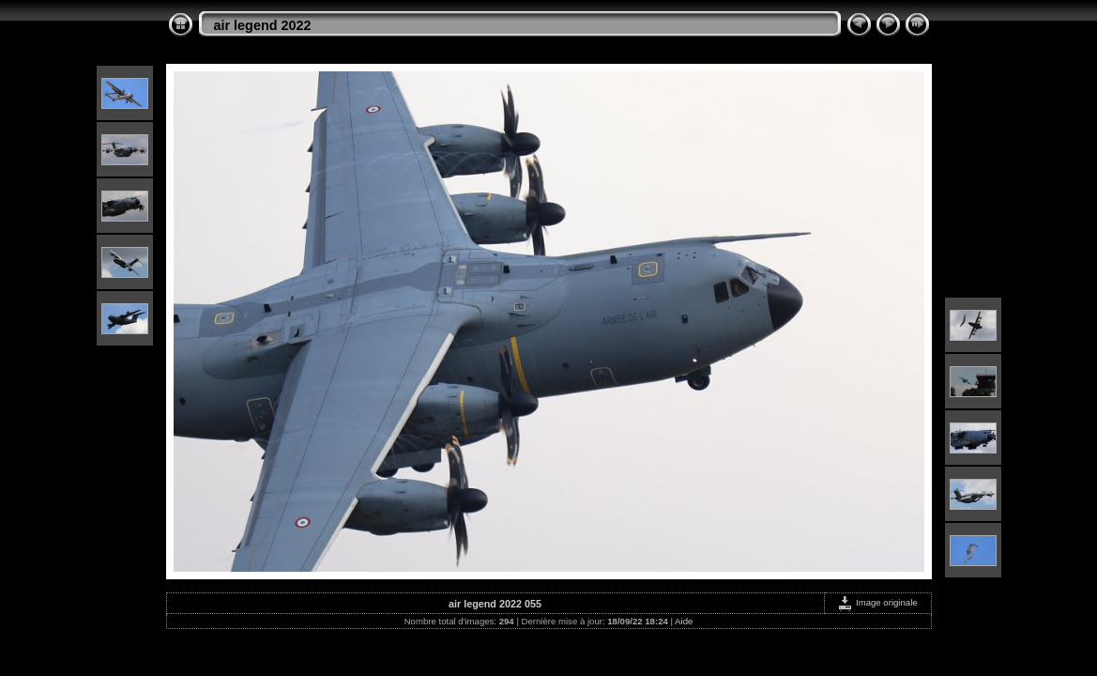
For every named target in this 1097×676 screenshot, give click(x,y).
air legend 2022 (263, 25)
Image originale (877, 602)
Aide (684, 621)
